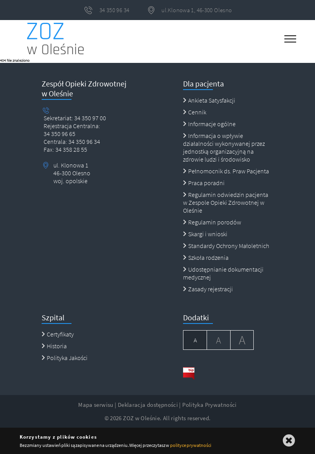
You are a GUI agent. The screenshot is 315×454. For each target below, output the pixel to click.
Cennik (194, 112)
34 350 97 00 (90, 118)
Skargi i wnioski (205, 234)
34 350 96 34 (83, 141)
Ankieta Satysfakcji (209, 100)
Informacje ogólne (209, 124)
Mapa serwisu (96, 404)
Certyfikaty (58, 334)
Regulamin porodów (212, 222)
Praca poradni (204, 183)
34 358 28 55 (70, 149)
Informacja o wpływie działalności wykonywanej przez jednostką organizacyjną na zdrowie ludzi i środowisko (224, 147)
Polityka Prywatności (209, 404)
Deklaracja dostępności (148, 404)
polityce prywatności (190, 445)
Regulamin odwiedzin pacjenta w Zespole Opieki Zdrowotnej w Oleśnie (225, 202)
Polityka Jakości (65, 358)
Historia (54, 346)
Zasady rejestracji (208, 289)
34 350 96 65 (59, 134)
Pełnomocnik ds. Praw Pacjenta (226, 171)
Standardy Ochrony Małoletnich (226, 246)
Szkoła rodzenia (206, 257)
